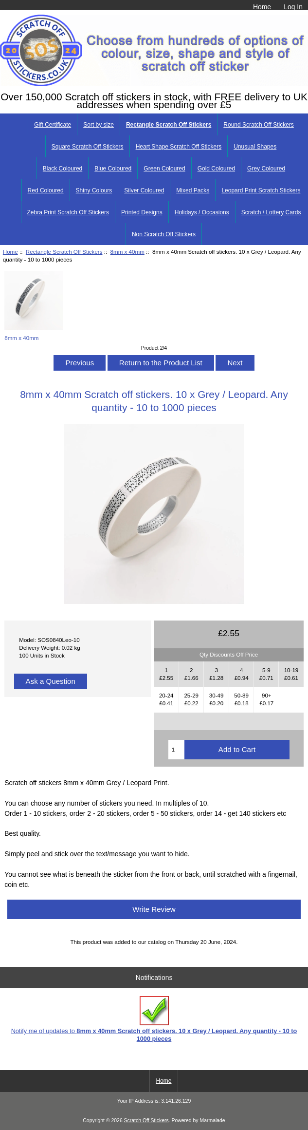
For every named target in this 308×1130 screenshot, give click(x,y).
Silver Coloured (144, 190)
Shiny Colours (94, 190)
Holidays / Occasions (202, 212)
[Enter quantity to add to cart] (176, 749)
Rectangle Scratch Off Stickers (64, 251)
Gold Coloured (216, 168)
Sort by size (98, 124)
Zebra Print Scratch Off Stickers (68, 212)
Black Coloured (62, 168)
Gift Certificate (52, 124)
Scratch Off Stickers (146, 1120)
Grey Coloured (266, 168)
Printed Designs (142, 212)
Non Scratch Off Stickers (164, 234)
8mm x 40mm (127, 251)
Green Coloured (164, 168)
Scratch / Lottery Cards (271, 212)
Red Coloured (46, 190)
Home (262, 7)
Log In (293, 7)
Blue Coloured (112, 168)
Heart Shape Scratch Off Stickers (179, 146)
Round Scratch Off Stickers (258, 124)
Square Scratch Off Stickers (88, 146)
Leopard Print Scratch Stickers (260, 190)
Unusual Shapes (255, 146)
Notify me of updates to (154, 1019)
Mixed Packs (192, 190)
